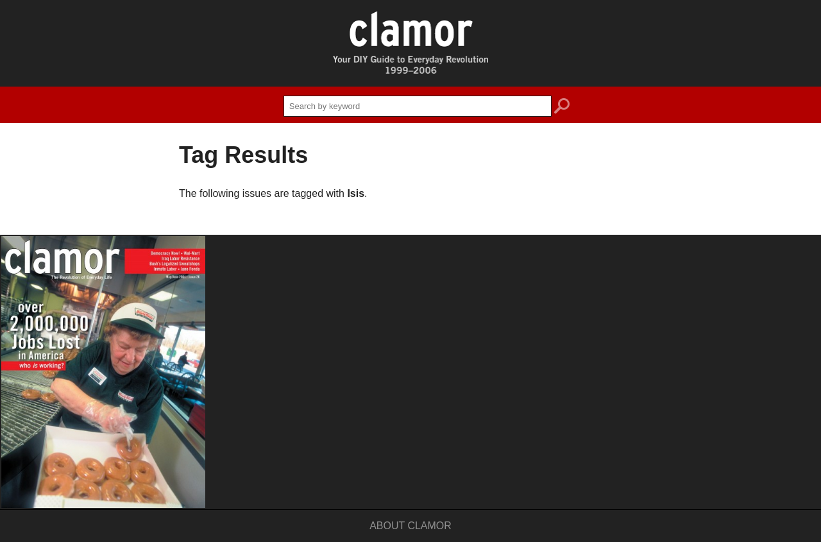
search (562, 107)
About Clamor (410, 525)
